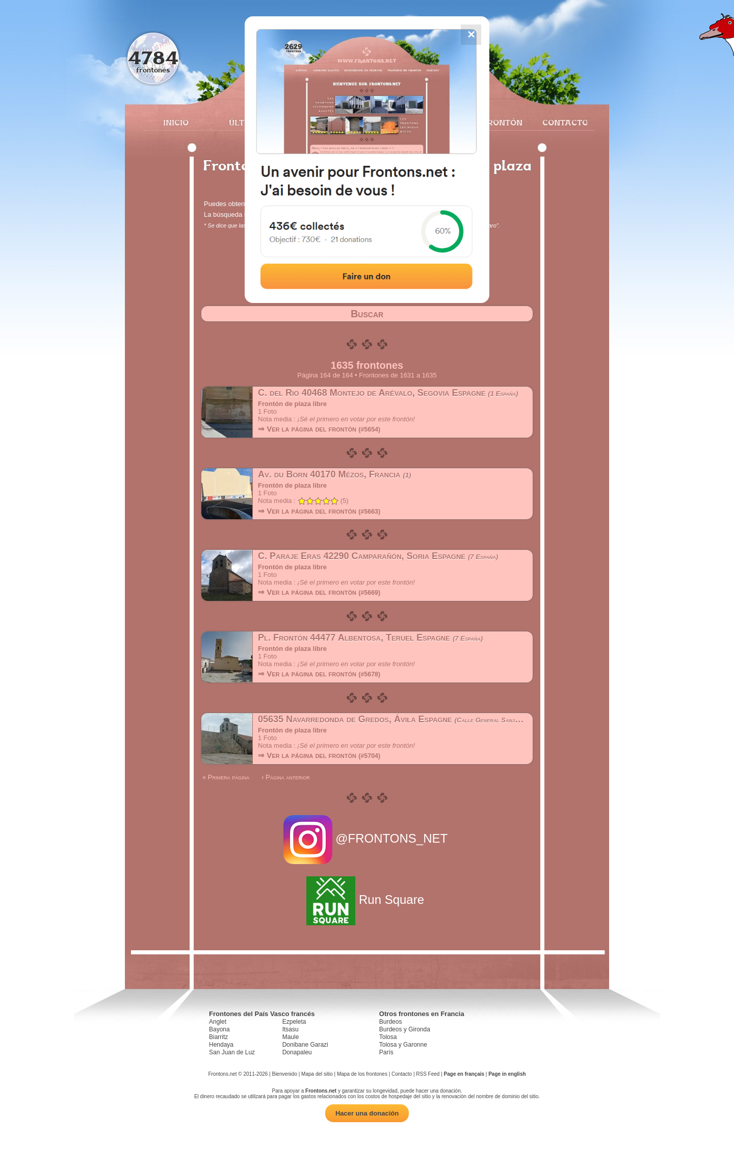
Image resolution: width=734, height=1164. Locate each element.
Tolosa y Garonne (403, 1044)
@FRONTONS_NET (367, 838)
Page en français (464, 1074)
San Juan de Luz (232, 1052)
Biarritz (218, 1037)
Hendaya (221, 1044)
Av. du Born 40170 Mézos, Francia (334, 474)
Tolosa (388, 1037)
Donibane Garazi (305, 1044)
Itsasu (290, 1029)
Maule (290, 1037)
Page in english (507, 1074)
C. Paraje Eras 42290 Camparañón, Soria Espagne (378, 556)
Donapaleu (297, 1052)
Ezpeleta (294, 1021)
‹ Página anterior (285, 777)
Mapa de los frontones (362, 1074)
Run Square (366, 899)
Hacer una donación (367, 1113)
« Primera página (225, 777)
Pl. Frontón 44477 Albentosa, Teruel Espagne (370, 637)
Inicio (176, 122)
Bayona (219, 1029)
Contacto (561, 122)
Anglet (217, 1021)
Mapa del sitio (317, 1074)
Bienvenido (284, 1074)
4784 (153, 57)
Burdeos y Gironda (404, 1029)
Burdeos (390, 1021)
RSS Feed (427, 1074)
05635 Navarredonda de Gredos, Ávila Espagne (409, 719)
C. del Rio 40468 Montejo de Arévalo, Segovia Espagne (388, 393)
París (386, 1052)
